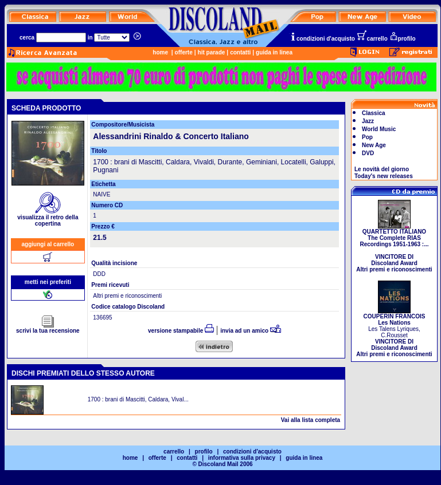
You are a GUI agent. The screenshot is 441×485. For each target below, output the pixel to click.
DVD (368, 153)
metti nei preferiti (48, 282)
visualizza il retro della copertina (47, 218)
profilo (402, 39)
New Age (374, 145)
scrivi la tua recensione (48, 328)
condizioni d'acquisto (322, 39)
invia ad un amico (250, 331)
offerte (184, 52)
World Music (379, 129)
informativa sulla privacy (241, 458)
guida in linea (274, 52)
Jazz (368, 121)
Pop (367, 137)
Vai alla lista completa (310, 420)
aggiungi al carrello (48, 244)
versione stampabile (181, 331)
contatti (240, 52)
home (160, 52)
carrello (372, 39)
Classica (373, 113)
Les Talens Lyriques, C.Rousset (394, 332)
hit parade (211, 52)
